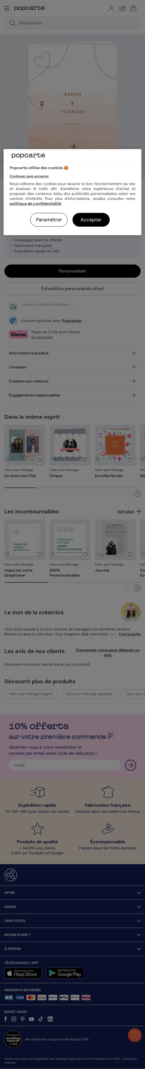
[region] (72, 192)
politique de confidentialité (35, 203)
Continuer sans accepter (29, 176)
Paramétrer (49, 219)
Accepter (91, 219)
